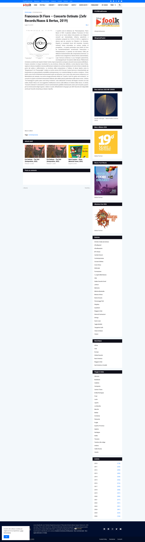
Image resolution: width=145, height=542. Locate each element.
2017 (107, 486)
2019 (107, 493)
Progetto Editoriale (27, 1)
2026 (107, 516)
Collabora (53, 1)
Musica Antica (98, 294)
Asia (95, 348)
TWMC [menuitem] (112, 5)
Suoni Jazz (97, 321)
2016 (107, 483)
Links (71, 1)
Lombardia (97, 406)
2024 (107, 510)
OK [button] (6, 536)
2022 (107, 503)
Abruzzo (96, 376)
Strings (96, 317)
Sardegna (97, 432)
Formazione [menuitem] (94, 5)
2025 (107, 513)
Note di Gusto (98, 298)
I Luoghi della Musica (100, 275)
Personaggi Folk (99, 301)
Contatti (60, 1)
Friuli (95, 396)
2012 (107, 470)
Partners (66, 1)
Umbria (96, 445)
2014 (107, 477)
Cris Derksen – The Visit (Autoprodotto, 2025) (32, 160)
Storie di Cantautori (100, 314)
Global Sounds (98, 355)
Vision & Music (98, 331)
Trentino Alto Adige (99, 442)
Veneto (96, 452)
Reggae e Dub (98, 311)
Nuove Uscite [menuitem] (83, 5)
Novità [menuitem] (74, 5)
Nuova (26, 188)
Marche (96, 409)
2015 (107, 480)
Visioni (96, 334)
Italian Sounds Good (100, 281)
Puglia (96, 422)
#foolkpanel (97, 245)
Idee (95, 278)
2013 (107, 473)
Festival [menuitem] (42, 5)
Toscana (96, 439)
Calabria (96, 383)
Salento (96, 429)
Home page (28, 12)
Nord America (98, 358)
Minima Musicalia (99, 291)
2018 (107, 490)
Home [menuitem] (35, 5)
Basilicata (97, 379)
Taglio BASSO (98, 324)
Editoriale (97, 268)
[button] (115, 5)
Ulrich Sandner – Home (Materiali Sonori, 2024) (75, 160)
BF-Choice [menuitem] (105, 5)
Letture (96, 284)
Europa (96, 352)
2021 (107, 500)
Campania (97, 386)
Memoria (97, 288)
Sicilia (96, 435)
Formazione (97, 271)
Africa (96, 345)
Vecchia (87, 188)
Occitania (97, 416)
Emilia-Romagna (99, 393)
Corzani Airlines (98, 261)
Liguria (96, 402)
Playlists (96, 304)
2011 (107, 467)
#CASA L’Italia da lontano (101, 242)
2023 (107, 506)
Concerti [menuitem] (51, 5)
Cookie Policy (103, 539)
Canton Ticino (98, 389)
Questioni (97, 308)
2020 (107, 496)
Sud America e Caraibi (100, 365)
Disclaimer (112, 539)
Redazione (36, 1)
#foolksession (98, 248)
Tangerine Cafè (98, 327)
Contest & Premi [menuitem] (63, 5)
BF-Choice (97, 251)
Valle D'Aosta (98, 449)
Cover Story (97, 265)
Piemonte (97, 419)
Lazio (96, 399)
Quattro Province (99, 426)
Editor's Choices (45, 1)
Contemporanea (37, 12)
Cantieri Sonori (98, 255)
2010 (107, 463)
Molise (96, 412)
